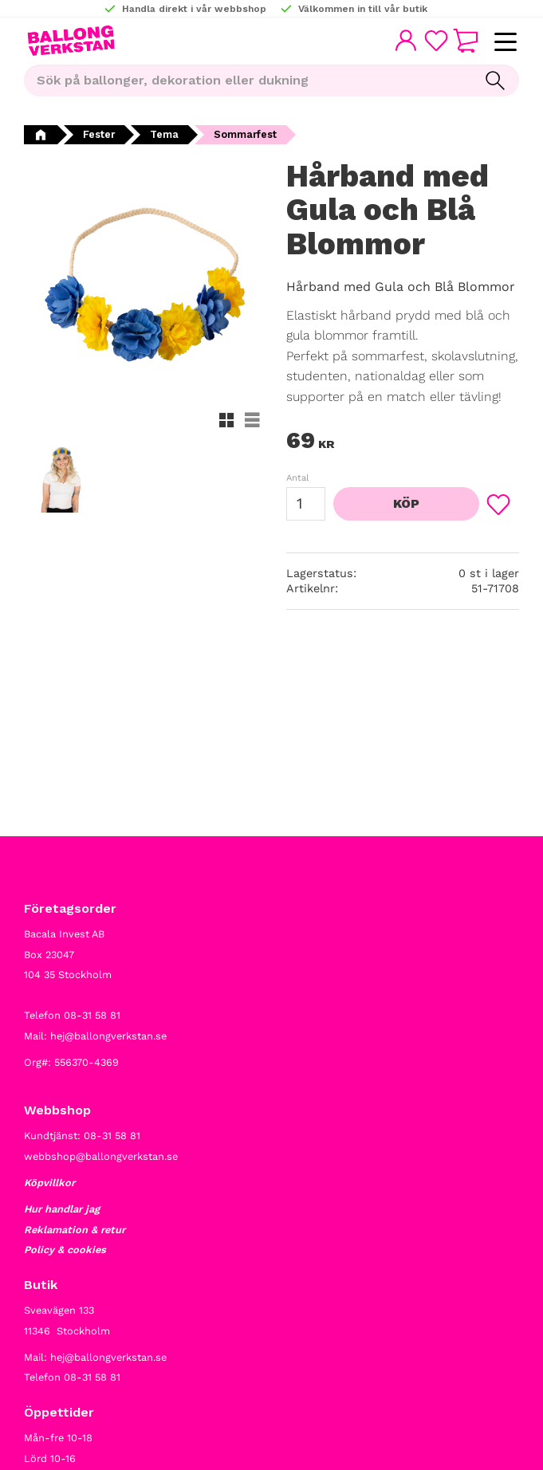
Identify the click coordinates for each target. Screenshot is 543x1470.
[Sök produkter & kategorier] (247, 80)
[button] (505, 43)
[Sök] (495, 80)
